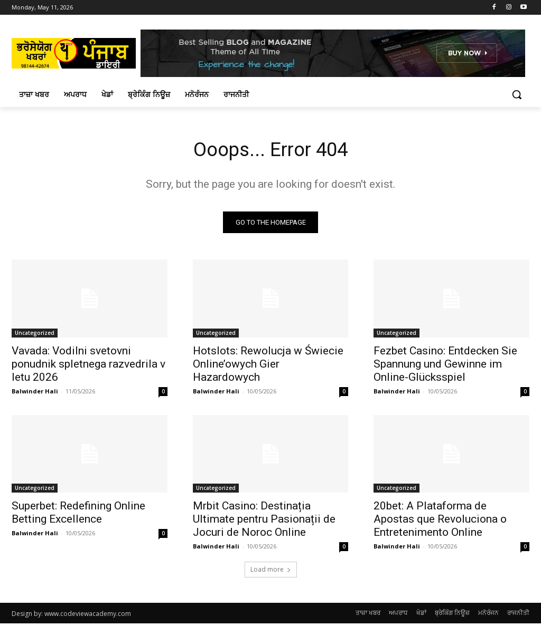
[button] (516, 94)
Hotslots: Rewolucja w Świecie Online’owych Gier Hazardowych (268, 366)
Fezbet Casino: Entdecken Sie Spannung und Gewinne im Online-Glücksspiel (445, 366)
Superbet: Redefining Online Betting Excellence (78, 515)
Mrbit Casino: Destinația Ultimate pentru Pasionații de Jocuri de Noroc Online (264, 521)
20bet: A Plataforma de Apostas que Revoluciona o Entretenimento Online (440, 521)
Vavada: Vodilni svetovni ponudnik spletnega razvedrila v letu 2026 (88, 366)
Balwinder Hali (35, 393)
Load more (270, 571)
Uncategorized (34, 335)
